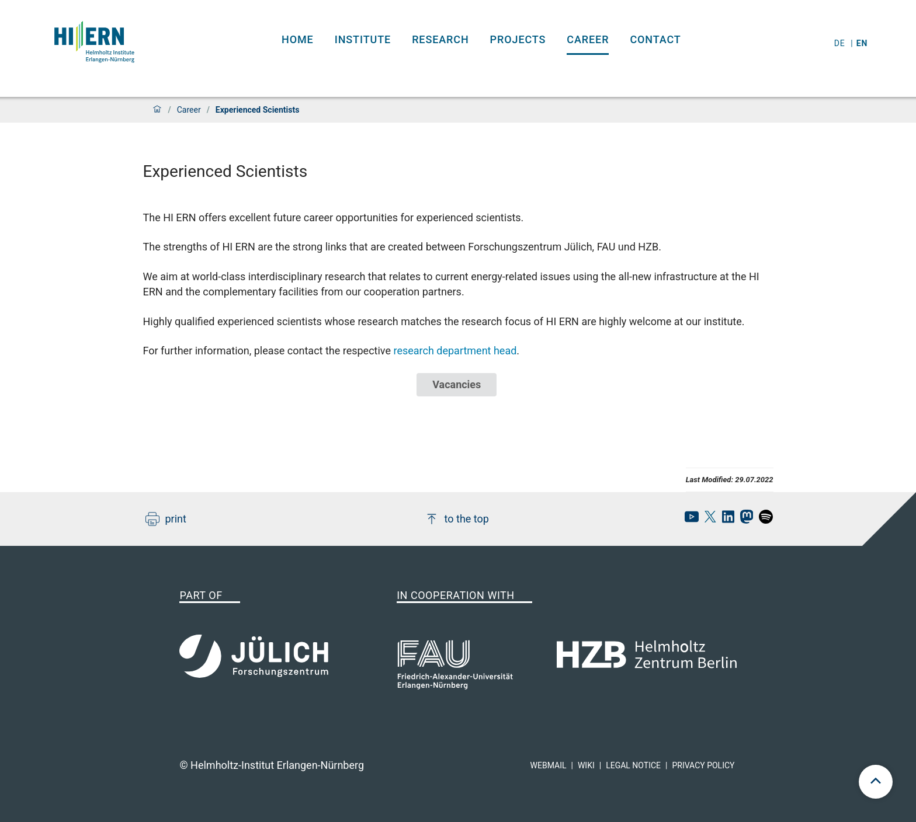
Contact (655, 39)
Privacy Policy (703, 765)
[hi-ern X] (707, 520)
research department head (454, 350)
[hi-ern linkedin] (725, 520)
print (165, 519)
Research (440, 39)
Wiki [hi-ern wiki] (586, 765)
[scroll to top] (876, 782)
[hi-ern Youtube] (689, 520)
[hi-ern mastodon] (743, 520)
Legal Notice (633, 765)
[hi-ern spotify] (763, 520)
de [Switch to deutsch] (841, 43)
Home (298, 39)
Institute (363, 39)
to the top (457, 519)
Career (588, 39)
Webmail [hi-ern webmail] (548, 765)
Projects (518, 39)
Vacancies (456, 384)
